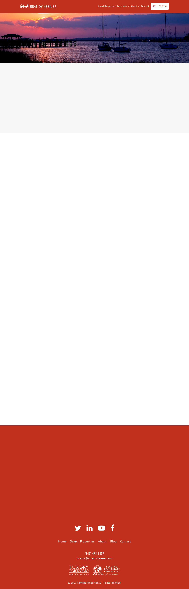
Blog (113, 541)
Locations (123, 6)
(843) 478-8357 (94, 553)
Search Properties (107, 6)
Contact (145, 6)
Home (62, 541)
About (135, 6)
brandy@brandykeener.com (94, 558)
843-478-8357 (159, 6)
